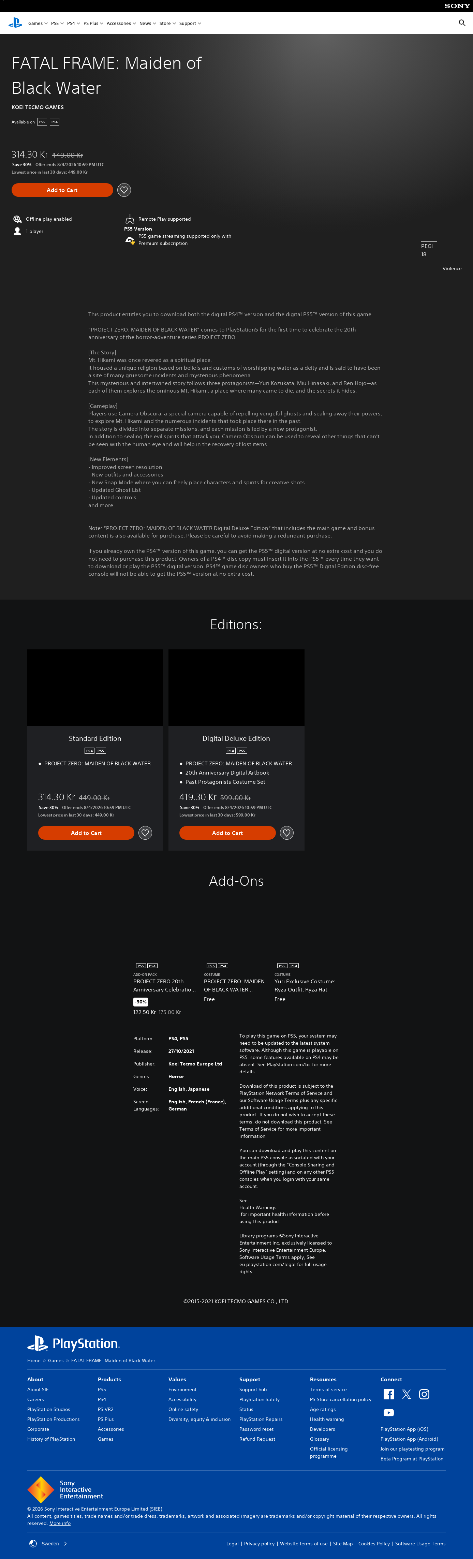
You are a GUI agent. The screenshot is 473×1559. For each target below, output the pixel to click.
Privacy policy (259, 1544)
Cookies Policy (374, 1544)
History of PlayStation (51, 1439)
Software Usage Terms (420, 1544)
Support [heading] (249, 1379)
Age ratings (323, 1409)
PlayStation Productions (53, 1419)
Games (35, 23)
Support (187, 23)
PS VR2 (105, 1409)
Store (165, 23)
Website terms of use (304, 1544)
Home (34, 1360)
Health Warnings (258, 1207)
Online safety (183, 1409)
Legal (232, 1544)
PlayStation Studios (48, 1409)
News (145, 23)
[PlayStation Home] (15, 23)
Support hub (253, 1389)
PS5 (55, 23)
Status (246, 1409)
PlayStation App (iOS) (404, 1429)
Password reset (256, 1429)
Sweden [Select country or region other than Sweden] (48, 1543)
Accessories (119, 23)
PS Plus (91, 23)
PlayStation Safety (259, 1399)
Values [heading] (177, 1379)
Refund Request (257, 1439)
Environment (182, 1389)
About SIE (38, 1389)
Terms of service (328, 1389)
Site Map (343, 1544)
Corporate (38, 1429)
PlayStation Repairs (261, 1419)
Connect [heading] (391, 1379)
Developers (322, 1429)
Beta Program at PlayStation (412, 1459)
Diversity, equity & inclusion (199, 1419)
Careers (35, 1399)
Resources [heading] (323, 1379)
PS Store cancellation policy (340, 1399)
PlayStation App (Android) (409, 1439)
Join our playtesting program (413, 1449)
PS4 (71, 23)
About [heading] (35, 1379)
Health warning (327, 1419)
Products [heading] (109, 1379)
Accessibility (182, 1399)
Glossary (319, 1439)
